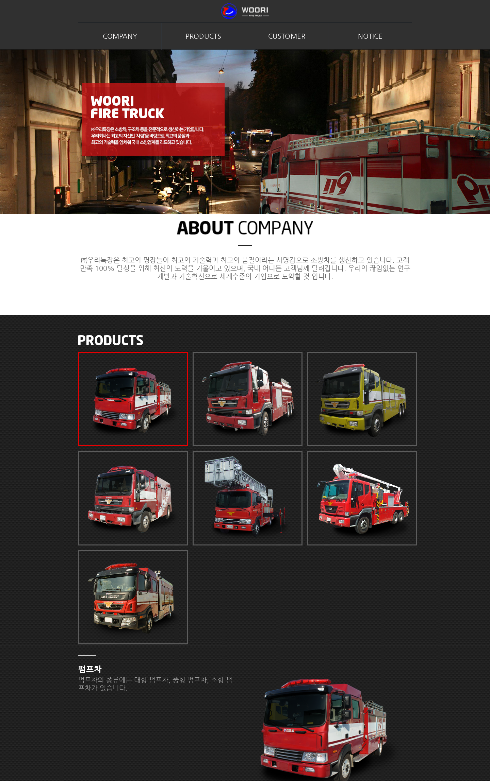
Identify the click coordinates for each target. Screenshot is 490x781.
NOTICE (370, 36)
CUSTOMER (286, 36)
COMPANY (120, 36)
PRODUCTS (203, 36)
